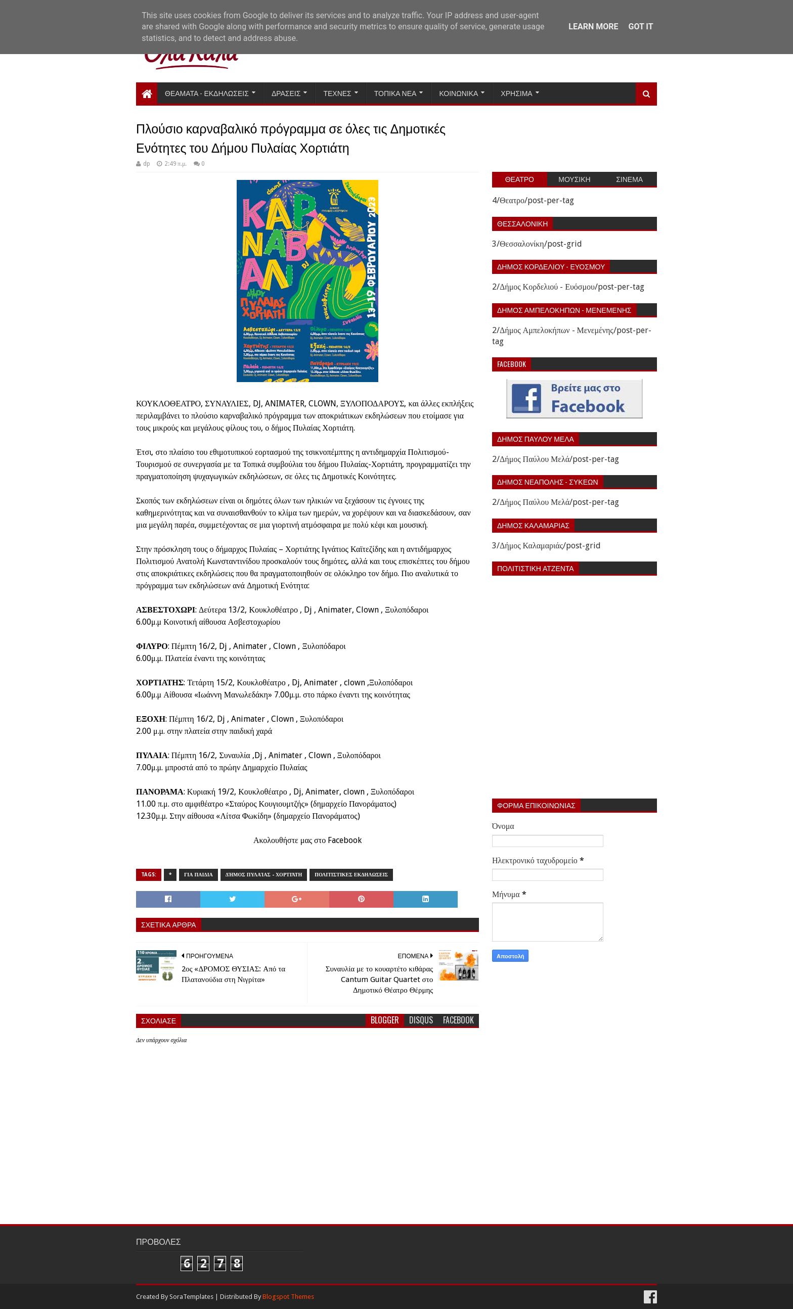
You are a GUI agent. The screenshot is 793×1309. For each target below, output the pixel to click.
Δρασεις (286, 92)
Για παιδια (198, 874)
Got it (640, 26)
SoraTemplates (191, 1296)
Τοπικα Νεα (395, 92)
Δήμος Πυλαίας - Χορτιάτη (264, 874)
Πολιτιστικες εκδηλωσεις (351, 874)
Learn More (593, 26)
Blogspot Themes (288, 1296)
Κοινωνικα (458, 92)
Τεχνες (337, 92)
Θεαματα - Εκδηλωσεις (207, 92)
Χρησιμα (516, 92)
